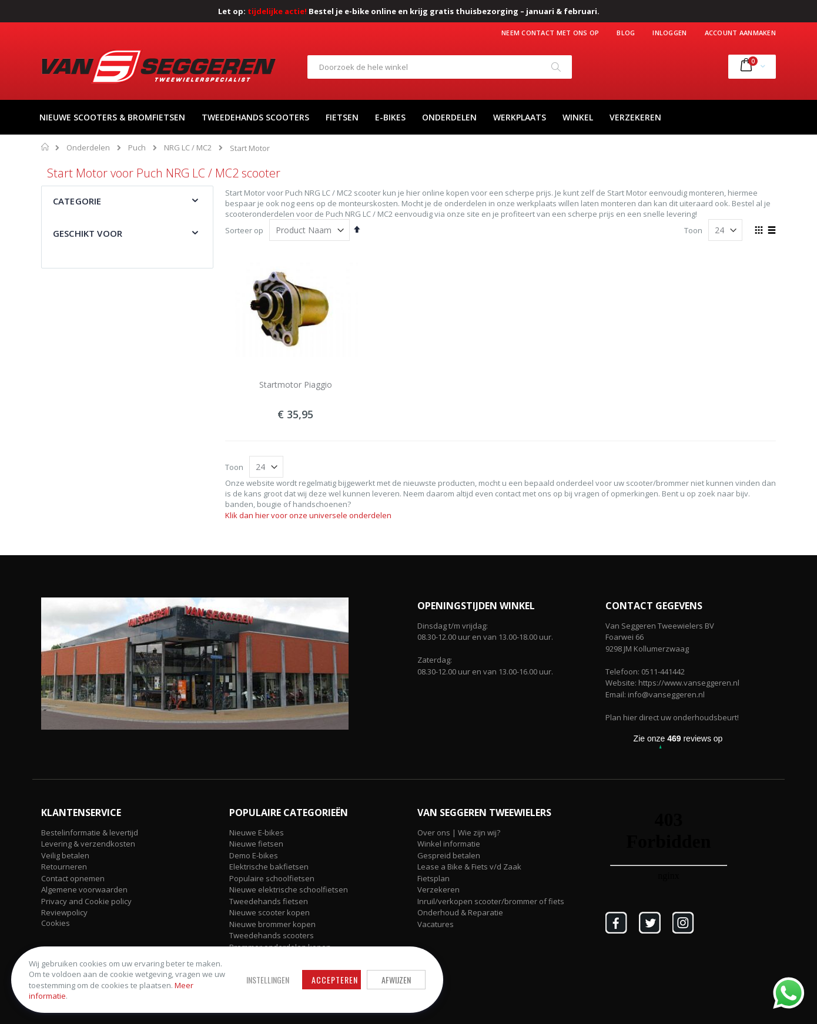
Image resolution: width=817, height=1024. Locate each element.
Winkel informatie (448, 843)
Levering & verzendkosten (88, 843)
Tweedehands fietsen (268, 901)
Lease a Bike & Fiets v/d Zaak (469, 866)
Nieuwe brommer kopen (272, 924)
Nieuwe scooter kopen (269, 912)
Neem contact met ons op (550, 32)
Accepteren (315, 979)
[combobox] (439, 67)
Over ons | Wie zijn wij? (458, 832)
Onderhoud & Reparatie (460, 912)
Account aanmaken (740, 32)
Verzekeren (438, 889)
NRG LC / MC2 (188, 148)
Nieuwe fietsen (256, 843)
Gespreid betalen (448, 855)
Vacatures (435, 924)
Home (45, 147)
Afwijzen (376, 979)
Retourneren (64, 866)
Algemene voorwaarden (84, 889)
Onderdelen (88, 148)
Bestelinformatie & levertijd (89, 832)
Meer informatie (93, 995)
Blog (626, 32)
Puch (137, 148)
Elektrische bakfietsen (269, 866)
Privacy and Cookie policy (86, 901)
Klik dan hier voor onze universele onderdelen (308, 515)
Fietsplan (433, 878)
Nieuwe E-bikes (256, 832)
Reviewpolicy (64, 912)
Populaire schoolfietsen (271, 878)
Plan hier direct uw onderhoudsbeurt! (672, 717)
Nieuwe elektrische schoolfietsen (288, 889)
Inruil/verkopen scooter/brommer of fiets (490, 901)
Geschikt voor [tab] (87, 233)
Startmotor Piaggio (295, 384)
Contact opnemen (73, 878)
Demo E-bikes (253, 855)
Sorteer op (244, 230)
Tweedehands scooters (271, 935)
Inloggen (669, 32)
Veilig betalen (65, 855)
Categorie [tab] (77, 201)
